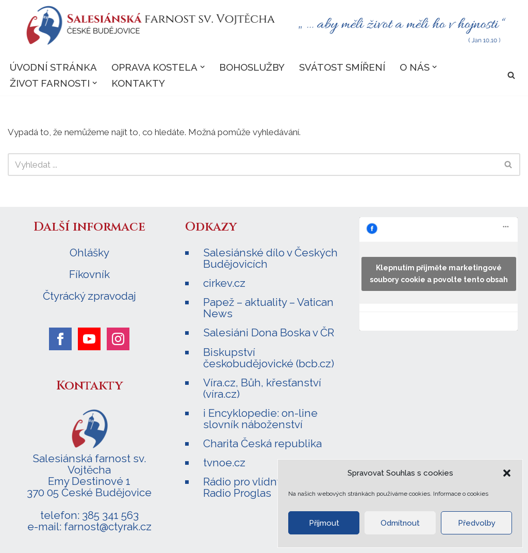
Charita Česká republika (262, 443)
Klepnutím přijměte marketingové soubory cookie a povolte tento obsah (439, 274)
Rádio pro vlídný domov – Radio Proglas (265, 487)
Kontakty (138, 83)
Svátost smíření (342, 67)
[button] (507, 473)
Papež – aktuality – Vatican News (268, 308)
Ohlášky (89, 252)
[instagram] (118, 339)
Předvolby (477, 523)
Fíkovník (89, 274)
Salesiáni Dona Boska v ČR (268, 332)
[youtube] (89, 339)
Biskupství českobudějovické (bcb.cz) (268, 358)
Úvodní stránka (53, 67)
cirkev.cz (224, 282)
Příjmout (324, 523)
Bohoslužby (252, 67)
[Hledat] (511, 75)
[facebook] (60, 339)
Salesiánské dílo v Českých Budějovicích (270, 258)
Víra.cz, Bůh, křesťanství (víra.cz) (262, 388)
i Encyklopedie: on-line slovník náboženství (260, 418)
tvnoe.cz (224, 462)
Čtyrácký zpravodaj (89, 296)
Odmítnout (400, 523)
